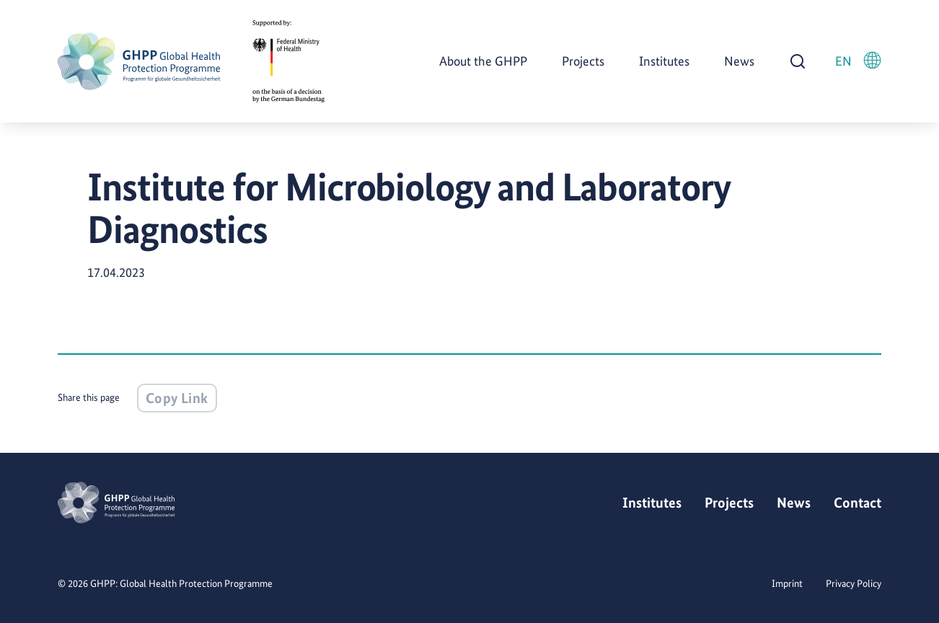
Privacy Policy (853, 583)
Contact (857, 502)
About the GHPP (483, 61)
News (739, 61)
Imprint (787, 583)
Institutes (664, 61)
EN (858, 60)
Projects (583, 61)
